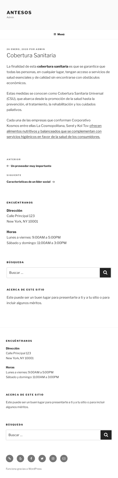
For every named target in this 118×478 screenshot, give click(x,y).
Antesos (19, 12)
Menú (59, 34)
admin (40, 49)
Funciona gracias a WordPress (24, 468)
